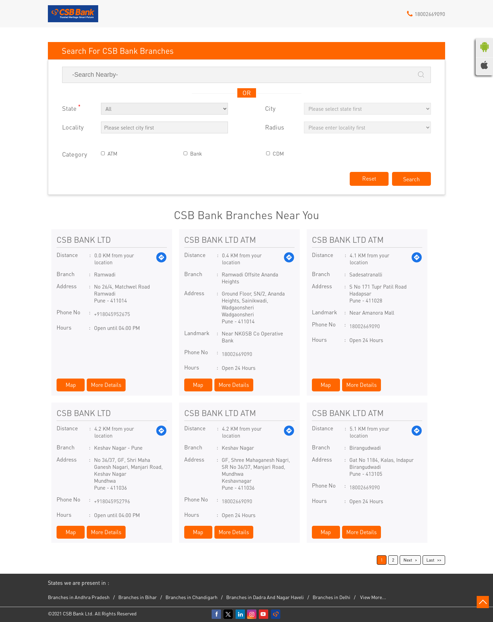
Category (74, 154)
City (270, 108)
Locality (73, 127)
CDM (278, 154)
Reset (369, 178)
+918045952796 (112, 501)
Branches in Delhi (331, 597)
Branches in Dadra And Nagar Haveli (265, 597)
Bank (196, 154)
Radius (274, 127)
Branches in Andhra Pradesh (79, 597)
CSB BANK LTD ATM (220, 239)
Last (430, 560)
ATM (112, 154)
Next (407, 560)
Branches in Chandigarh (191, 597)
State (71, 107)
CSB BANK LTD (84, 239)
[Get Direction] (161, 259)
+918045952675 (112, 313)
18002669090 (237, 353)
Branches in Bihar (137, 597)
